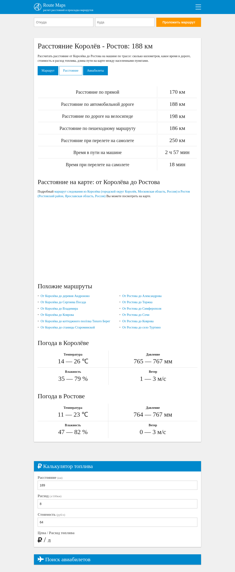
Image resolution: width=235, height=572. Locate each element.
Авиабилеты (95, 70)
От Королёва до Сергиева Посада (63, 302)
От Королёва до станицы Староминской (68, 327)
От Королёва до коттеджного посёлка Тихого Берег (75, 321)
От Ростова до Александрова (142, 296)
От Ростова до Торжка (137, 302)
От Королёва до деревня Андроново (65, 296)
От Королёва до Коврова (57, 315)
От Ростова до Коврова (138, 321)
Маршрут (48, 70)
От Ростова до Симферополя (141, 308)
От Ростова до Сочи (135, 315)
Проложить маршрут (178, 22)
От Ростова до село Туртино (141, 327)
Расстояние (70, 70)
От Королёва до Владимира (59, 308)
